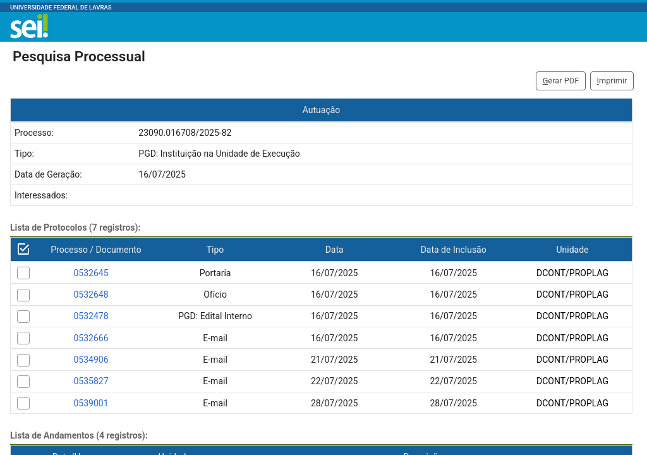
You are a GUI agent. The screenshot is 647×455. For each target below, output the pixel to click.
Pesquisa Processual (79, 56)
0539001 (90, 403)
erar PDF (561, 80)
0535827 (90, 381)
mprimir (611, 80)
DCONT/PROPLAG (572, 273)
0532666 (90, 338)
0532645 (90, 273)
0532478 (90, 316)
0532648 (90, 294)
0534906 (90, 360)
